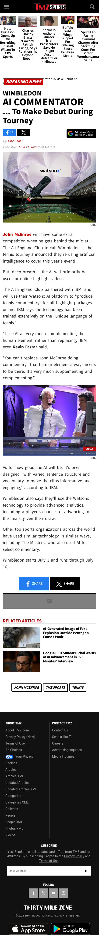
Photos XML (14, 828)
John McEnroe (26, 687)
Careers (57, 743)
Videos (10, 835)
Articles (11, 769)
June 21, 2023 (28, 147)
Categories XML (16, 802)
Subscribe (86, 871)
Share (33, 584)
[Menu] (6, 6)
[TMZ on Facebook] (33, 893)
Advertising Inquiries (67, 750)
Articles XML (14, 776)
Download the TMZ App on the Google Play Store (70, 929)
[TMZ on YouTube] (53, 893)
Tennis (77, 687)
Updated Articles (17, 783)
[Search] (92, 6)
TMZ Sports (55, 687)
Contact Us (60, 730)
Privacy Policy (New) (20, 737)
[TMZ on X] (43, 893)
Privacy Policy (74, 856)
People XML (14, 822)
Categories (13, 796)
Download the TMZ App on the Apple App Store (28, 929)
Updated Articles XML (21, 789)
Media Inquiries (63, 756)
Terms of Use (15, 743)
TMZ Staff (15, 141)
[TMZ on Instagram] (63, 893)
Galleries (11, 809)
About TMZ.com (17, 730)
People (10, 815)
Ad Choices (13, 750)
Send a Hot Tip (62, 737)
